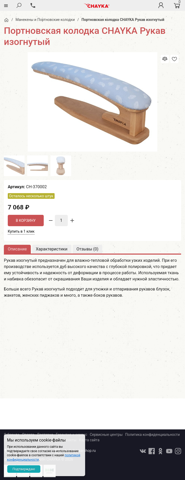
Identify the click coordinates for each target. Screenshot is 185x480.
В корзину (26, 220)
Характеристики (52, 249)
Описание (17, 249)
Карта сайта (89, 440)
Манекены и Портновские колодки (45, 20)
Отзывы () (88, 249)
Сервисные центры (106, 434)
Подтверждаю (23, 469)
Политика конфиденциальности (152, 434)
